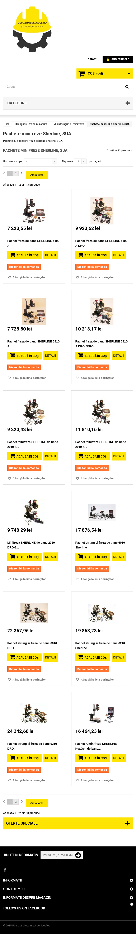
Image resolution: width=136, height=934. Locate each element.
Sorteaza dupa (13, 161)
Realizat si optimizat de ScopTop (31, 925)
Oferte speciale (22, 823)
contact (91, 59)
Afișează (67, 161)
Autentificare (118, 59)
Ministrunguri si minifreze (68, 124)
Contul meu (14, 889)
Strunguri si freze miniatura (30, 124)
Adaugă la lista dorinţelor (29, 277)
